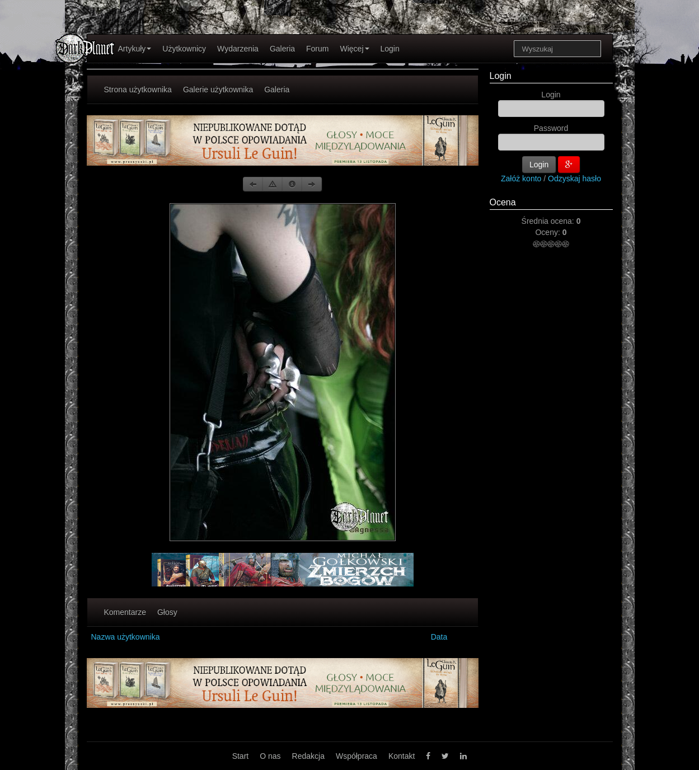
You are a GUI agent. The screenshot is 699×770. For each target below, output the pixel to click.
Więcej (354, 48)
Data (439, 636)
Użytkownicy (184, 48)
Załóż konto (521, 178)
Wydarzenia (238, 48)
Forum (317, 48)
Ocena (503, 202)
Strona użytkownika (138, 89)
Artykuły (135, 48)
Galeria (282, 48)
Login (390, 48)
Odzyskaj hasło (574, 178)
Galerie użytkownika (218, 89)
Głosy (167, 612)
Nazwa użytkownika (125, 636)
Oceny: (548, 232)
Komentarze (125, 612)
